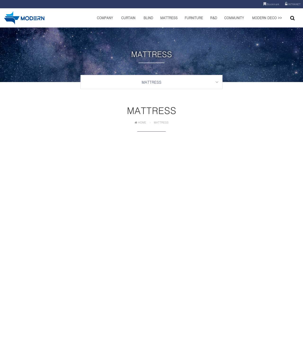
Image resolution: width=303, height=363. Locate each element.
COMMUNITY (234, 21)
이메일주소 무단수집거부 (164, 328)
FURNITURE (194, 21)
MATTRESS (169, 21)
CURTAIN (128, 21)
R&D (213, 21)
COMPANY (105, 21)
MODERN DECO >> (267, 21)
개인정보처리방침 (133, 328)
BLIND (148, 21)
